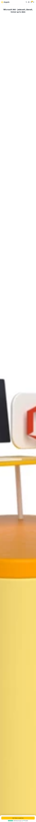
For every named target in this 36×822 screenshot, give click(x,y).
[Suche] (26, 2)
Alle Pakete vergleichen (18, 818)
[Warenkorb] (31, 2)
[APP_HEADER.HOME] (5, 2)
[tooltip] (29, 2)
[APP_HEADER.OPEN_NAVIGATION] (33, 2)
